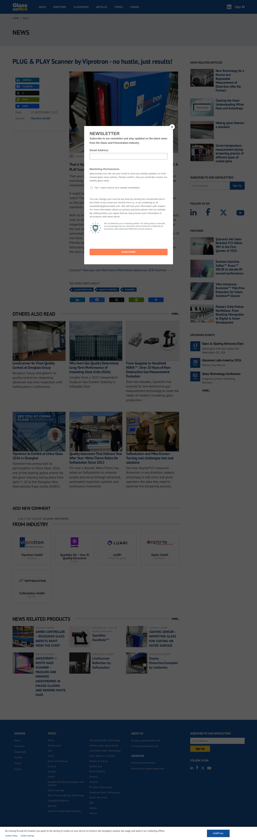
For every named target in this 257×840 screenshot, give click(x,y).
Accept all (218, 833)
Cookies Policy (11, 835)
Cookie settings (27, 835)
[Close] (172, 127)
